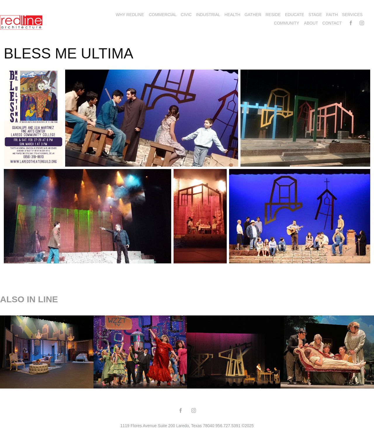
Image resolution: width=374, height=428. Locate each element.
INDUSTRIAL (208, 14)
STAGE (315, 14)
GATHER (253, 14)
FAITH (332, 14)
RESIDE (273, 14)
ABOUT (311, 23)
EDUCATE (294, 14)
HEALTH (232, 14)
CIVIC (186, 14)
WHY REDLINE (130, 14)
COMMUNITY (286, 23)
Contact (332, 23)
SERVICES (352, 14)
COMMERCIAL (162, 14)
